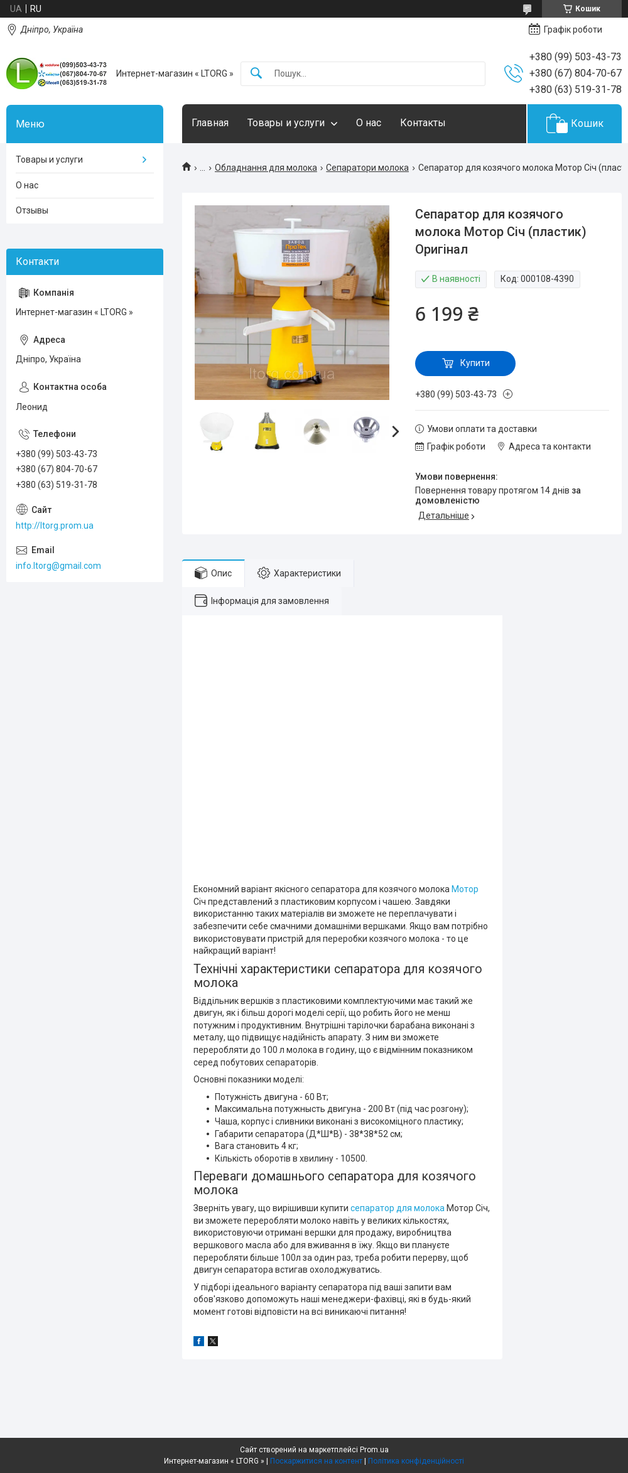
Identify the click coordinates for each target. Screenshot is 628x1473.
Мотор (465, 889)
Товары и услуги (286, 123)
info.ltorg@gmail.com (58, 566)
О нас (368, 123)
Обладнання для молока (266, 168)
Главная (210, 123)
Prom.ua (374, 1449)
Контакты (423, 123)
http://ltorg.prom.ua (55, 526)
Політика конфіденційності (416, 1461)
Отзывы (32, 210)
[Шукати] (256, 74)
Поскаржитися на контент (316, 1461)
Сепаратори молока (367, 168)
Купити (475, 363)
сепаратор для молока (397, 1208)
